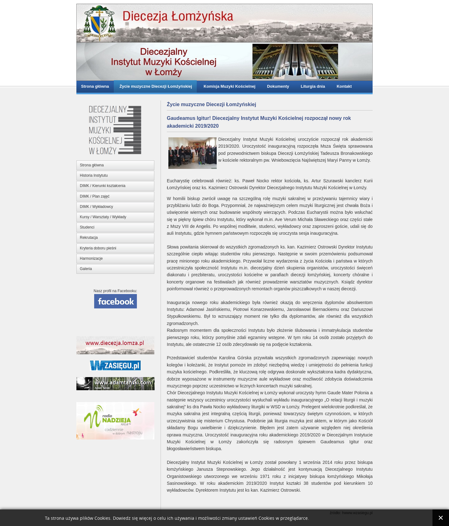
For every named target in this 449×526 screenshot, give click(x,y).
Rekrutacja (89, 237)
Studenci (87, 227)
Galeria (86, 269)
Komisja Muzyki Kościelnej (228, 86)
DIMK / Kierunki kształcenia (102, 186)
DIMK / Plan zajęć (94, 196)
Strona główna (95, 86)
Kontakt (343, 86)
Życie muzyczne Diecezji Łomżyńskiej (155, 86)
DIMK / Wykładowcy (96, 206)
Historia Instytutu (94, 175)
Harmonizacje (91, 258)
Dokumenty (277, 86)
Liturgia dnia (311, 86)
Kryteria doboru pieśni (98, 248)
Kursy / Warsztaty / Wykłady (103, 217)
